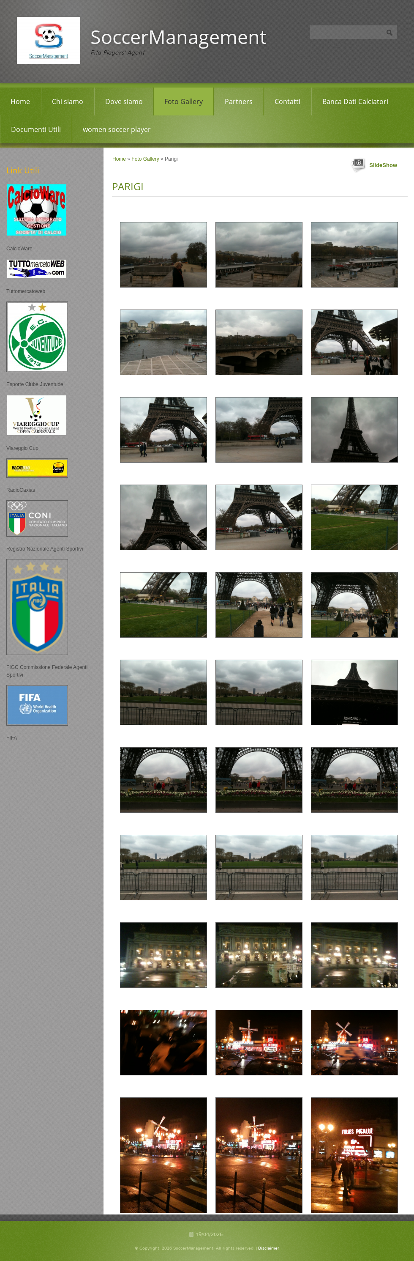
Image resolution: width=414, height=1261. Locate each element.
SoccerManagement (178, 36)
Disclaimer (268, 1248)
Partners (239, 101)
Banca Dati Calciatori (355, 101)
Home (20, 101)
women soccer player (117, 129)
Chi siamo (67, 101)
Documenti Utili (36, 129)
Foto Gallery (183, 101)
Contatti (287, 101)
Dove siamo (124, 101)
